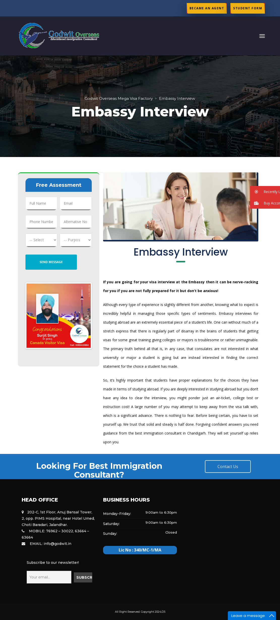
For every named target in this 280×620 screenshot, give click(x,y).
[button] (265, 191)
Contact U (227, 466)
